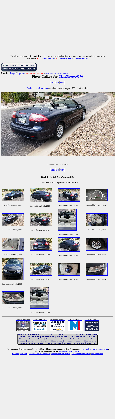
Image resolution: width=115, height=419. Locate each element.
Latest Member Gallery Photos (56, 73)
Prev (53, 82)
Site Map (23, 354)
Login (13, 73)
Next (62, 82)
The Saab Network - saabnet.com (95, 349)
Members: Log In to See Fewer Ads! (73, 58)
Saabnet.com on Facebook (39, 354)
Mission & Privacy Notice (69, 351)
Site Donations (97, 354)
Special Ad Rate (47, 58)
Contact (15, 354)
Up (57, 82)
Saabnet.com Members (37, 88)
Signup (20, 73)
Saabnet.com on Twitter (60, 354)
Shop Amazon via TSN (81, 354)
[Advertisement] (26, 28)
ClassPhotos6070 (70, 76)
